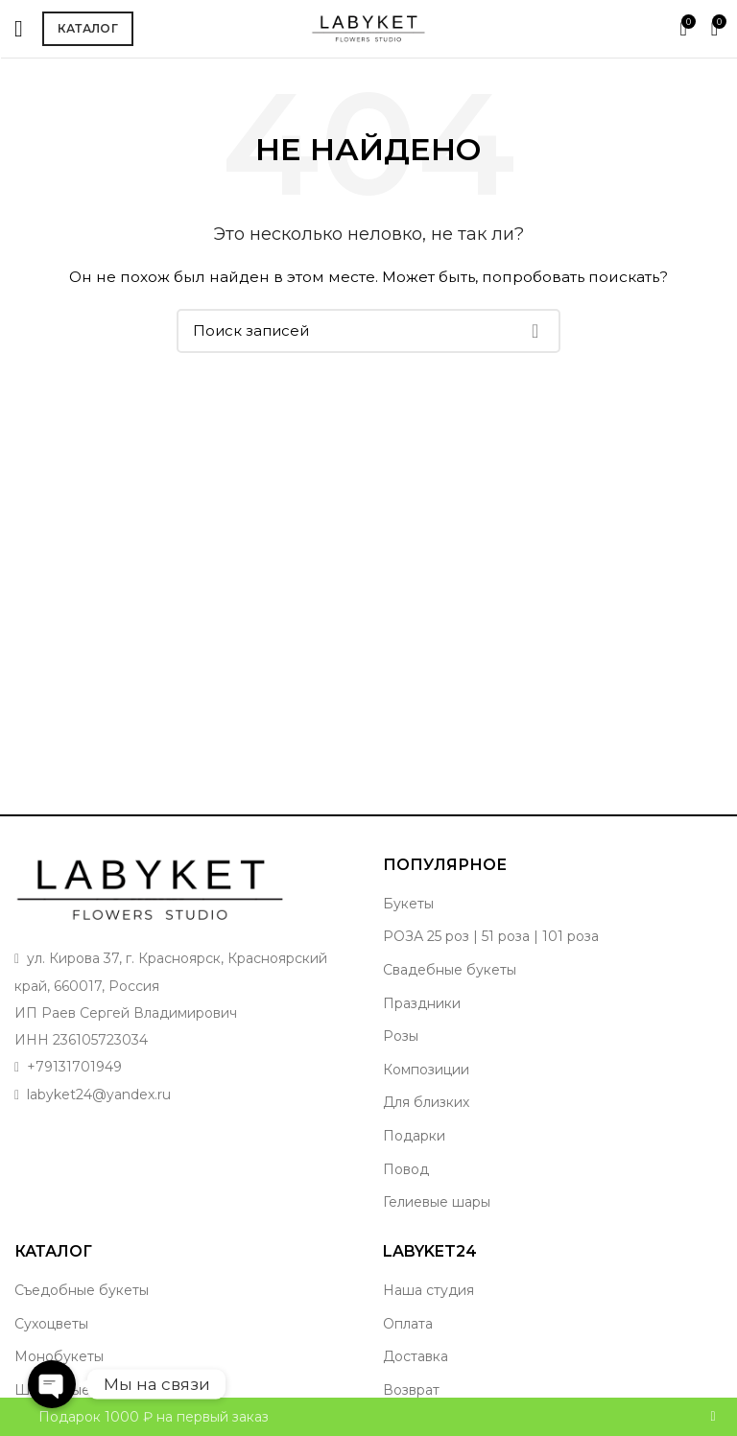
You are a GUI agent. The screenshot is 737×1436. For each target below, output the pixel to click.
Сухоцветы (51, 1323)
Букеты (408, 903)
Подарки (414, 1135)
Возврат (411, 1390)
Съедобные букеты (81, 1290)
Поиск (535, 331)
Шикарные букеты (79, 1390)
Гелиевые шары (436, 1202)
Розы (400, 1036)
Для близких (426, 1102)
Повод (406, 1169)
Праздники (422, 1003)
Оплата (408, 1323)
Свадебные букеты (449, 969)
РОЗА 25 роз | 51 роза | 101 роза (491, 936)
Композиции (426, 1069)
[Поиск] (368, 331)
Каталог (88, 28)
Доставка (415, 1356)
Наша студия (428, 1290)
